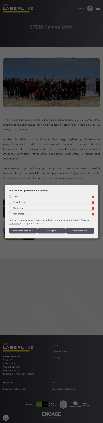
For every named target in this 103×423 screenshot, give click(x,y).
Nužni (16, 196)
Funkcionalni (19, 202)
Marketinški (19, 213)
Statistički (18, 208)
